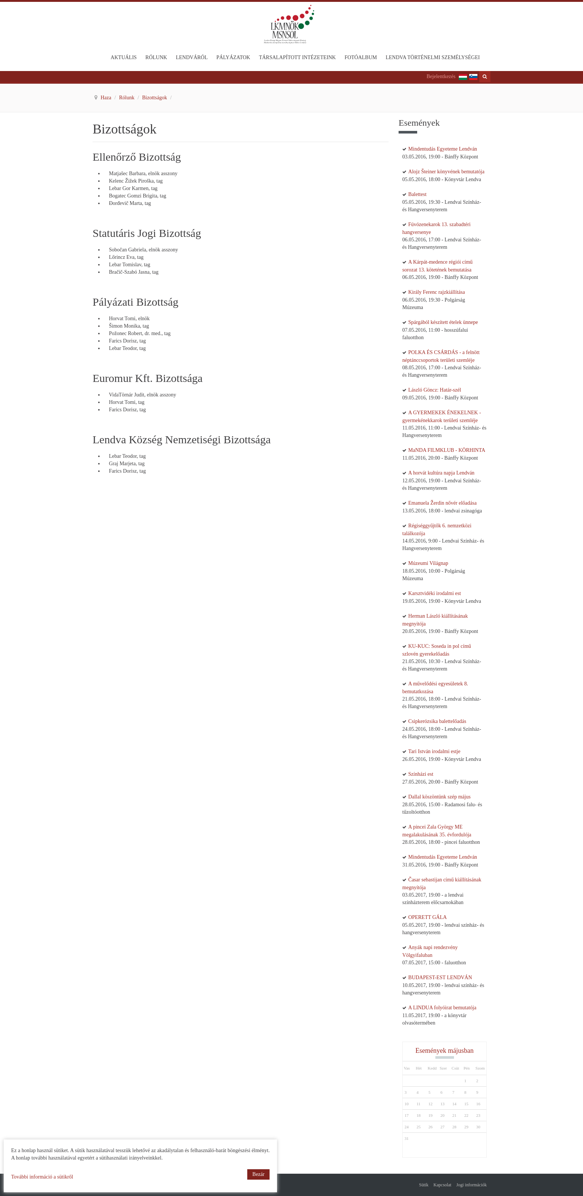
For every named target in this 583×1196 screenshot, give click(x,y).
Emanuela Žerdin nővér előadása (442, 503)
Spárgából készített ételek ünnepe (443, 322)
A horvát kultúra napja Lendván (441, 473)
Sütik (423, 1184)
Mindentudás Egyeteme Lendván (442, 149)
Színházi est (420, 774)
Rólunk (127, 97)
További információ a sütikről (42, 1177)
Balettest (417, 194)
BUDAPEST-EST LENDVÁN (440, 977)
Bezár (258, 1174)
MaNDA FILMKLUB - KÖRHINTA (446, 450)
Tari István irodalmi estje (434, 751)
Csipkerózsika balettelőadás (437, 721)
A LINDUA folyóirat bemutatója (442, 1007)
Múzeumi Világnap (428, 563)
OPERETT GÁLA (427, 917)
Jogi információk (471, 1184)
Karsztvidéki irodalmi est (434, 593)
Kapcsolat (442, 1184)
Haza (107, 97)
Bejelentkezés (440, 76)
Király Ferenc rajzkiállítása (436, 292)
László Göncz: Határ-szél (434, 390)
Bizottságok (155, 97)
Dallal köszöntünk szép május (439, 797)
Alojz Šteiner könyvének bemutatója (446, 171)
